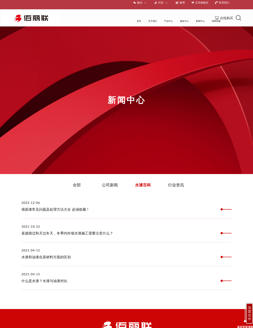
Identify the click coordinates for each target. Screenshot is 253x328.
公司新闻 (110, 181)
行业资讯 (176, 181)
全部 (77, 181)
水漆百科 (143, 181)
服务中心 (132, 14)
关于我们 (100, 14)
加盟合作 (249, 313)
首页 (86, 14)
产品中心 (116, 14)
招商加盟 (164, 14)
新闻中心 (148, 14)
